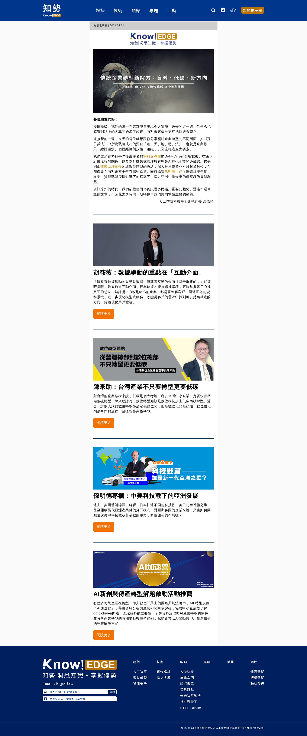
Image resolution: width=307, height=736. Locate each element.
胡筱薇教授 (152, 156)
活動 (172, 11)
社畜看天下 (189, 701)
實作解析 (164, 671)
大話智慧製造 (190, 695)
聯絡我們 (257, 683)
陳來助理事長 (111, 166)
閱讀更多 (104, 313)
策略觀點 (187, 689)
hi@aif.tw (65, 684)
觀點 (136, 11)
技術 (118, 11)
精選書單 (187, 683)
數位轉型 (140, 677)
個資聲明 (257, 671)
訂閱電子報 (252, 10)
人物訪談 (187, 671)
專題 (154, 11)
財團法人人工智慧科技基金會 (65, 698)
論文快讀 (164, 677)
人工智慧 (140, 671)
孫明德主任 (173, 171)
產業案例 (187, 677)
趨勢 (100, 11)
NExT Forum (190, 707)
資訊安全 (140, 683)
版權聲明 (257, 677)
